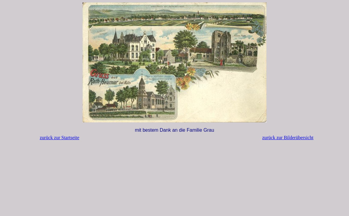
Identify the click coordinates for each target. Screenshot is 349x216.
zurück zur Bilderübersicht (288, 137)
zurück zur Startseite (60, 137)
